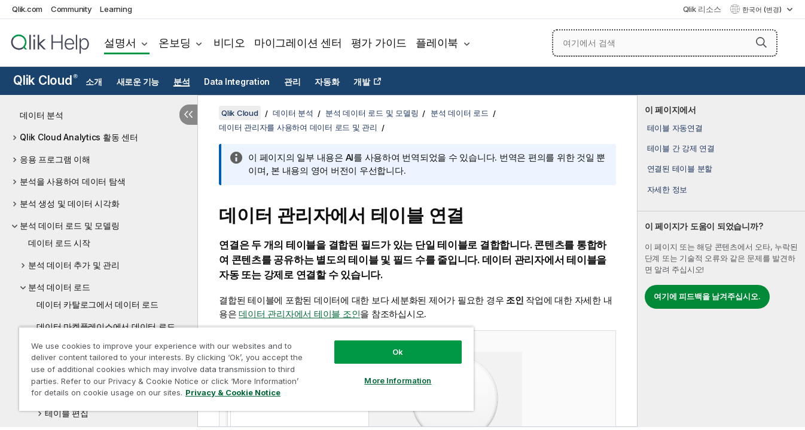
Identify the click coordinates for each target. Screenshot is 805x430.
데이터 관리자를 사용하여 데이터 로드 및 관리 (298, 127)
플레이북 (437, 42)
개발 (361, 82)
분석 (181, 82)
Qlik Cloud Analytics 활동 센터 (79, 137)
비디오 (229, 42)
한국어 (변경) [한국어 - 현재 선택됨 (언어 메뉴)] (762, 9)
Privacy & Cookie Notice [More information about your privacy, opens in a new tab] (232, 392)
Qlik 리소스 (702, 9)
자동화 (327, 82)
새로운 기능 (138, 82)
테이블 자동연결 (675, 128)
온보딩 (174, 42)
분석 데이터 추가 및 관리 (74, 265)
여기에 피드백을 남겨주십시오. (707, 296)
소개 (94, 82)
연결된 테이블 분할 (680, 168)
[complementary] (721, 261)
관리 (292, 82)
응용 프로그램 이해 (55, 159)
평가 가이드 (379, 42)
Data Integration (237, 82)
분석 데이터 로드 (59, 287)
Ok (397, 352)
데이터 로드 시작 (59, 243)
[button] (761, 42)
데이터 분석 (41, 115)
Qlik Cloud (45, 80)
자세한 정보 (667, 189)
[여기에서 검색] (664, 43)
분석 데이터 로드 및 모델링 (69, 225)
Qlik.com (27, 9)
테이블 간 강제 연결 (681, 148)
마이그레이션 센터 (298, 42)
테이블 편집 (67, 413)
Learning (116, 9)
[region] (246, 369)
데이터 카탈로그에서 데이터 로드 (97, 304)
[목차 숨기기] (188, 115)
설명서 (120, 42)
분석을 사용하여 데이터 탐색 (72, 181)
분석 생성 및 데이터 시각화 (69, 203)
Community (71, 9)
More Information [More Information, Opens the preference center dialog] (397, 380)
